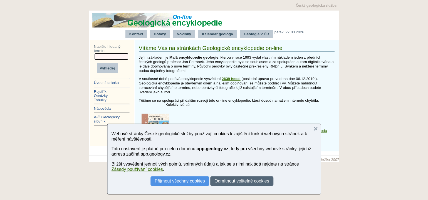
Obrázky (101, 96)
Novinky (184, 34)
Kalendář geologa (217, 34)
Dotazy (160, 34)
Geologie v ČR (256, 34)
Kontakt (136, 34)
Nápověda (102, 108)
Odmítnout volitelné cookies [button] (241, 181)
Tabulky (100, 100)
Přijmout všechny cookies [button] (180, 181)
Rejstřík (100, 91)
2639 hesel (231, 79)
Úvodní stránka (106, 83)
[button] (315, 129)
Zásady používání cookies (137, 169)
